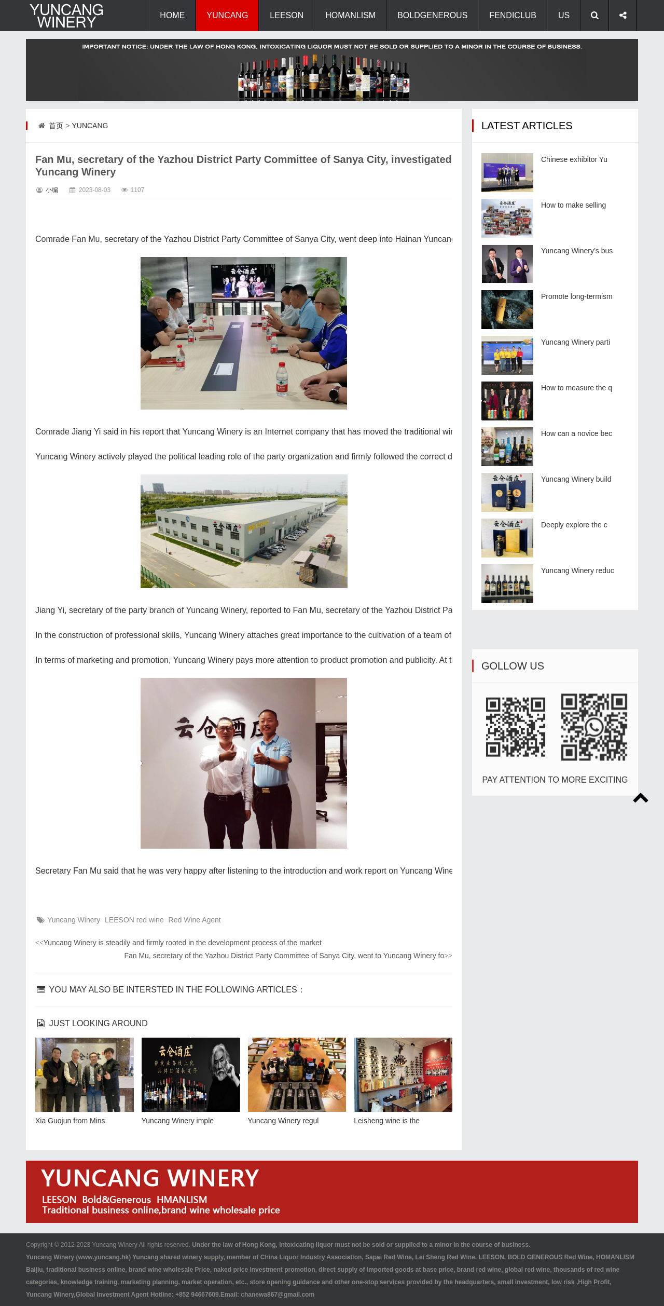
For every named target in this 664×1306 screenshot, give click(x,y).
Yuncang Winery (73, 920)
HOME (172, 15)
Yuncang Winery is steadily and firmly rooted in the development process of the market (178, 942)
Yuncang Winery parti (575, 342)
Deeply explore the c (574, 525)
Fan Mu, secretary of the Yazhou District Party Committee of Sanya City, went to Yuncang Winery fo (288, 955)
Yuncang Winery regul (283, 1121)
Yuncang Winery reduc (577, 570)
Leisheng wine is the (387, 1121)
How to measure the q (576, 388)
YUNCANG (227, 15)
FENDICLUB (512, 15)
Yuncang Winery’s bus (577, 251)
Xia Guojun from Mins (70, 1121)
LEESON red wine (134, 920)
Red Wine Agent (195, 920)
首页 (56, 125)
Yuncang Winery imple (178, 1121)
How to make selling (573, 205)
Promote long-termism (577, 296)
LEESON (286, 15)
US (564, 15)
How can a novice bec (576, 433)
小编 (52, 190)
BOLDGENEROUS (432, 15)
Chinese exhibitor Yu (574, 159)
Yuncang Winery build (576, 479)
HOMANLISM (350, 15)
